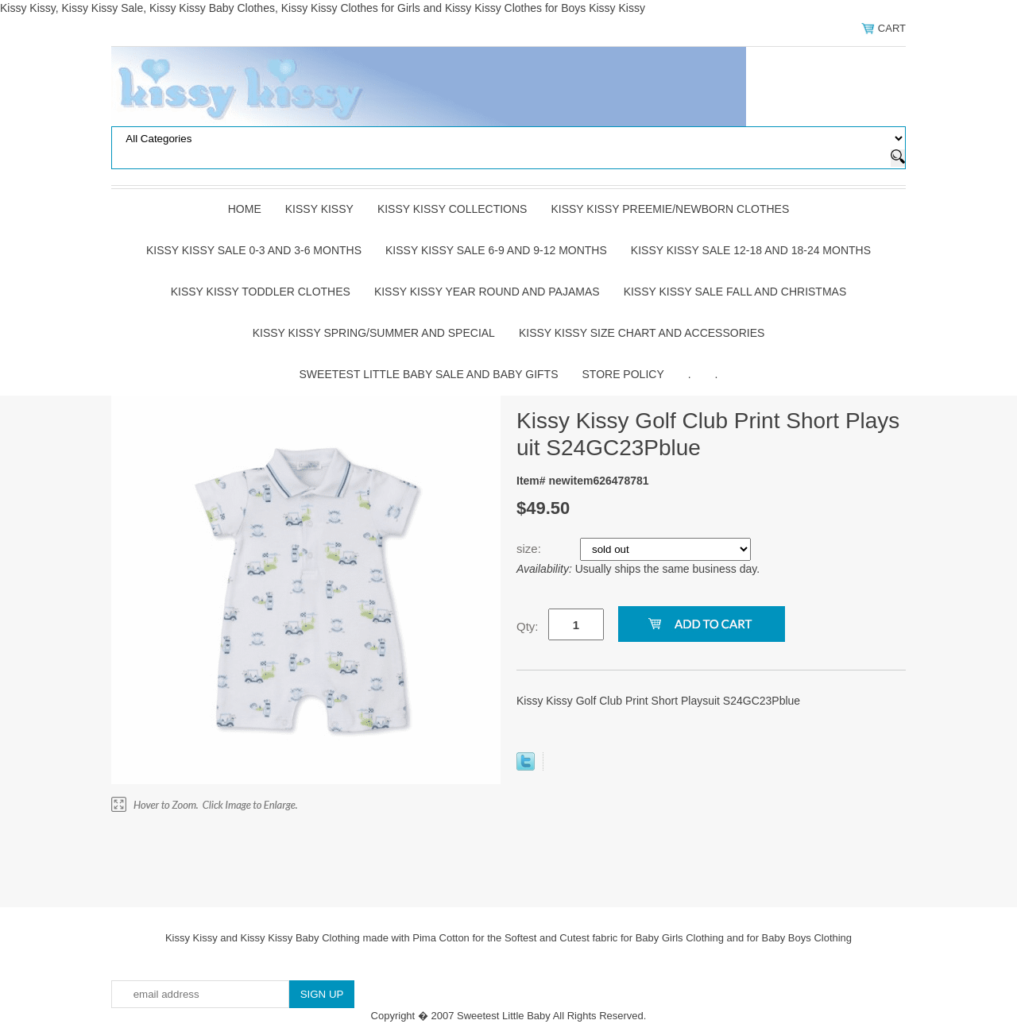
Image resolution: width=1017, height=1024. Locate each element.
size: (530, 548)
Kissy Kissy (319, 209)
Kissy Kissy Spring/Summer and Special (374, 333)
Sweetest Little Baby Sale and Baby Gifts (429, 374)
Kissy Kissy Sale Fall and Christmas (735, 291)
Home (244, 209)
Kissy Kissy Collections (452, 209)
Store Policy (623, 374)
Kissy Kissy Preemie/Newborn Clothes (670, 209)
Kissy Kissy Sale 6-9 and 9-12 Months (496, 250)
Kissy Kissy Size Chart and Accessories (641, 333)
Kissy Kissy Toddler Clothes (260, 291)
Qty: (527, 626)
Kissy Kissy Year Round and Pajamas (487, 291)
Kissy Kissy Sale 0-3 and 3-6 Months (254, 250)
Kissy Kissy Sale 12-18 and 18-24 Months (751, 250)
